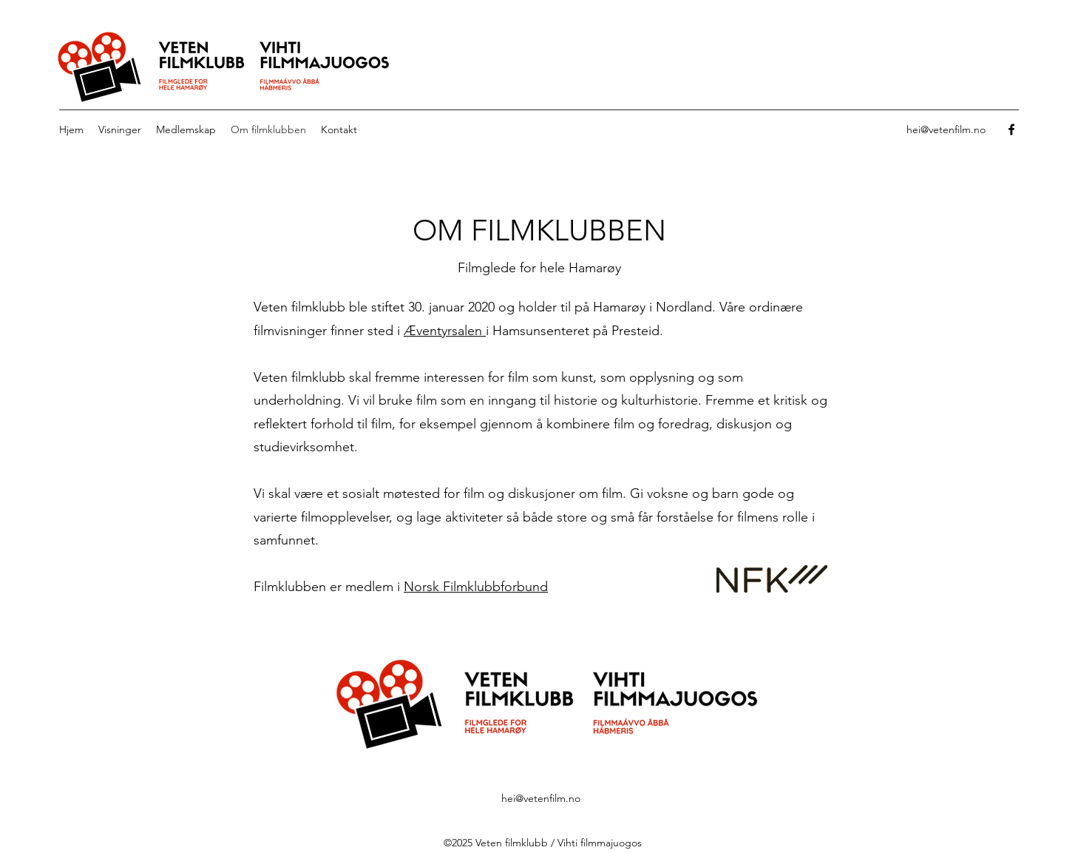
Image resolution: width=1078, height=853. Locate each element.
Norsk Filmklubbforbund (476, 587)
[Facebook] (1011, 129)
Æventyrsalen (445, 331)
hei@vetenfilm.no (946, 129)
